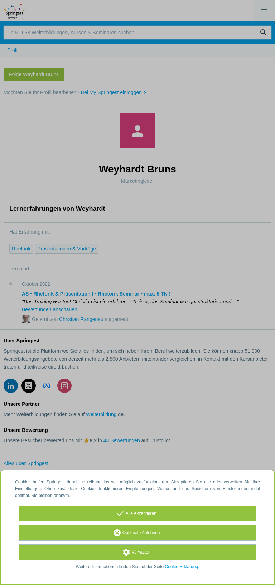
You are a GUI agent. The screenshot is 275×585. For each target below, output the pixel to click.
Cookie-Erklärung (181, 566)
